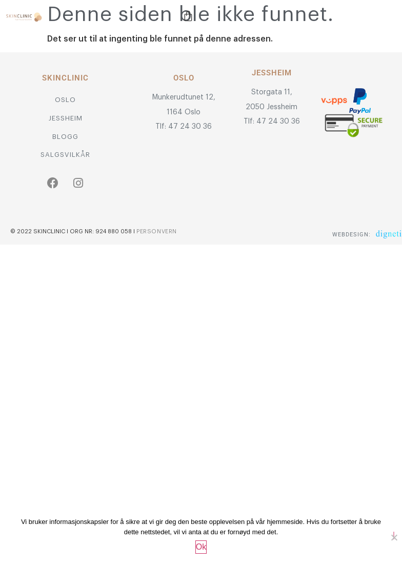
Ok (201, 546)
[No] (393, 535)
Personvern (156, 231)
